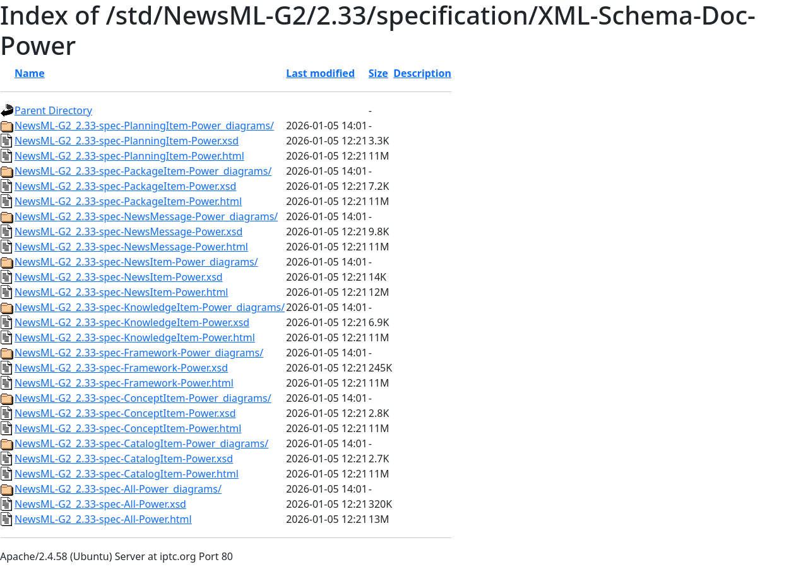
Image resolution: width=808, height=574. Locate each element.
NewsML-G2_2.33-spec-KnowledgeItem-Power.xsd (132, 322)
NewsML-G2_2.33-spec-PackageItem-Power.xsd (125, 186)
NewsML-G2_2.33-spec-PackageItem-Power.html (128, 201)
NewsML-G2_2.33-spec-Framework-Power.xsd (121, 368)
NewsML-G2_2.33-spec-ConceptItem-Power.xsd (125, 413)
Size (378, 73)
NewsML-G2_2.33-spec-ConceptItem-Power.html (128, 428)
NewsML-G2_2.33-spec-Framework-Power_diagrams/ (139, 353)
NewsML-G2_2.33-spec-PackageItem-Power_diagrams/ (143, 171)
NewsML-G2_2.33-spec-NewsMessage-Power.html (131, 247)
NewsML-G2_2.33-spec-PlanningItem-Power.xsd (127, 141)
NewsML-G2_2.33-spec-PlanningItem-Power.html (129, 156)
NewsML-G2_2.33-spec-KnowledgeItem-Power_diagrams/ (150, 307)
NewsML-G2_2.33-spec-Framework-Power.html (124, 383)
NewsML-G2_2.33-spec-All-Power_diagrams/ (118, 489)
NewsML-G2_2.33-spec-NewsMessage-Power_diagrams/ (146, 216)
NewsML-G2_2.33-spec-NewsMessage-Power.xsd (128, 231)
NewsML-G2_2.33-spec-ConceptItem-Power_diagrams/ (143, 398)
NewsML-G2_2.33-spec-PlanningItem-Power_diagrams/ (144, 125)
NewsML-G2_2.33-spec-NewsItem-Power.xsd (119, 277)
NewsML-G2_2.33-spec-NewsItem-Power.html (121, 292)
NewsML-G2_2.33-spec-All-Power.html (103, 519)
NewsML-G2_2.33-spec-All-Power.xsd (100, 504)
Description (422, 73)
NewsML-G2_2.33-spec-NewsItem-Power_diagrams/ (136, 262)
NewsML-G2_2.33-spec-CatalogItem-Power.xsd (124, 459)
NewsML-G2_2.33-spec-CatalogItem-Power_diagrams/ (141, 443)
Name (30, 73)
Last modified (320, 73)
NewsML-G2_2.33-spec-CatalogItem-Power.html (127, 474)
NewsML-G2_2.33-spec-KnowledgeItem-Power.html (135, 337)
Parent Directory (53, 110)
